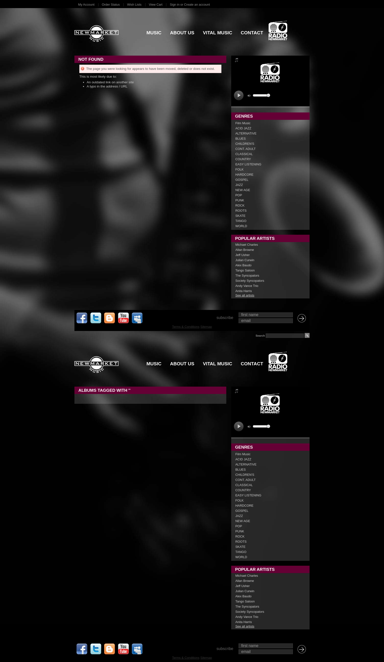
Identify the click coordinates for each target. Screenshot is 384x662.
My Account (86, 4)
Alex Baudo (243, 265)
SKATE (240, 216)
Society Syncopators (249, 280)
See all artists (244, 295)
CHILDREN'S (244, 144)
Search (260, 335)
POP (238, 195)
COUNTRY (243, 159)
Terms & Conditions (186, 327)
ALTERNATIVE (245, 133)
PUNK (239, 200)
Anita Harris (243, 291)
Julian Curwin (244, 260)
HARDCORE (244, 174)
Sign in (174, 4)
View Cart (156, 4)
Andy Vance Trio (246, 286)
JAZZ (239, 185)
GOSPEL (241, 180)
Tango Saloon (245, 270)
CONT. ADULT (245, 149)
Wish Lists (134, 4)
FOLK (239, 169)
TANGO (240, 221)
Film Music (243, 123)
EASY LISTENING (248, 164)
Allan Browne (244, 250)
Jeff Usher (242, 255)
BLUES (240, 138)
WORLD (241, 226)
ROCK (239, 205)
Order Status (111, 4)
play (239, 95)
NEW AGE (242, 190)
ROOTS (241, 210)
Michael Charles (246, 244)
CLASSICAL (244, 154)
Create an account (197, 4)
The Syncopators (247, 275)
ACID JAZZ (243, 128)
